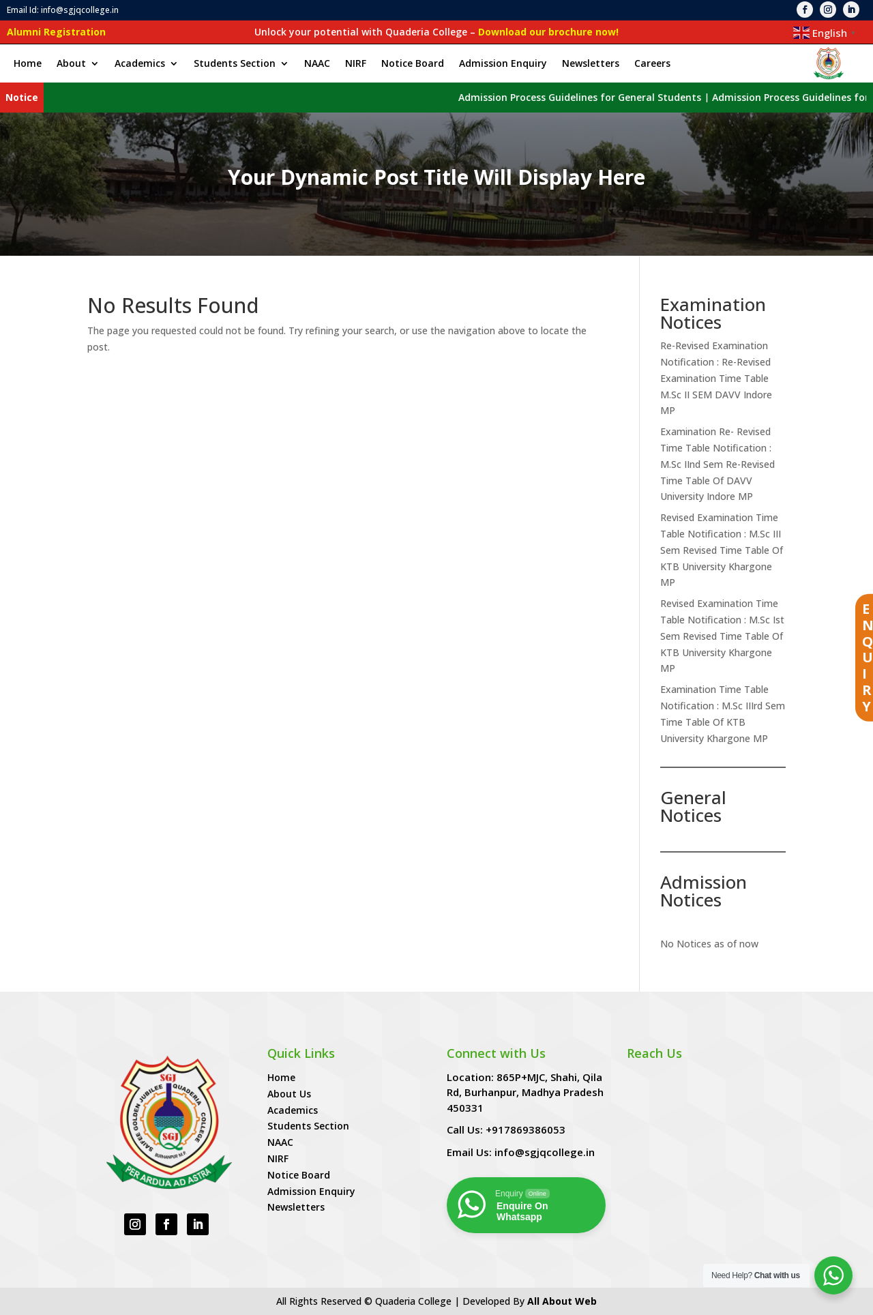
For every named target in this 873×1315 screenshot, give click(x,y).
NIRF (355, 64)
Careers (652, 64)
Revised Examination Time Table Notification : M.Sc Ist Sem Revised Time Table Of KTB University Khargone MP (722, 636)
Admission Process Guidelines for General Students (671, 97)
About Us (289, 1093)
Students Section (235, 64)
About (71, 64)
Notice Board (412, 64)
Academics (140, 64)
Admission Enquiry (503, 64)
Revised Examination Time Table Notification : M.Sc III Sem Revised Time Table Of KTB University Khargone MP (721, 550)
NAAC (317, 64)
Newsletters (590, 64)
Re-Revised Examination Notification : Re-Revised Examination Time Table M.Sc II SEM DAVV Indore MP (716, 378)
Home (28, 64)
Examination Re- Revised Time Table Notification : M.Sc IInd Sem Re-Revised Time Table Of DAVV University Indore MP (717, 464)
